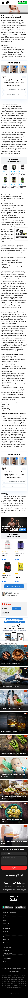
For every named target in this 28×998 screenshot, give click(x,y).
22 (8, 977)
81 (19, 983)
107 (18, 987)
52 (2, 981)
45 (16, 979)
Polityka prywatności (14, 971)
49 (22, 979)
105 (14, 987)
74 (9, 983)
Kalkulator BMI (7, 947)
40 (9, 979)
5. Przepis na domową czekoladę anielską (11, 54)
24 (11, 977)
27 (15, 977)
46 (18, 979)
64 (19, 981)
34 (25, 977)
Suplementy (6, 923)
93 (12, 985)
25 (12, 977)
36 (4, 979)
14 (21, 975)
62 (16, 981)
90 (8, 985)
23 (9, 977)
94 (14, 985)
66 (22, 981)
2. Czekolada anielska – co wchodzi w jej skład (12, 49)
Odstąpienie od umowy (14, 993)
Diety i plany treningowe (9, 912)
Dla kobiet (5, 931)
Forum (4, 961)
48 (21, 979)
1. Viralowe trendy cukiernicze (8, 47)
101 (25, 985)
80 (18, 983)
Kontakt (19, 968)
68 (25, 981)
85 (25, 983)
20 (5, 977)
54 (5, 981)
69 (2, 983)
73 (8, 983)
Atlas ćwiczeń (6, 926)
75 (11, 983)
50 (23, 979)
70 (4, 983)
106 (16, 987)
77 (14, 983)
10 (15, 975)
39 (8, 979)
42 (12, 979)
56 (8, 981)
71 (5, 983)
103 (10, 987)
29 (18, 977)
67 (23, 981)
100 (23, 985)
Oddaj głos (16, 608)
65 (21, 981)
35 (2, 979)
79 (16, 983)
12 (18, 975)
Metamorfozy (6, 928)
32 (22, 977)
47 (19, 979)
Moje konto (6, 934)
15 (22, 975)
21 (7, 977)
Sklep (4, 915)
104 (12, 987)
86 (2, 985)
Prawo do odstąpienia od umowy (14, 991)
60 (14, 981)
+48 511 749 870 (20, 887)
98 (19, 985)
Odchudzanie (6, 937)
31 (21, 977)
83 (22, 983)
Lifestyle (5, 942)
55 (7, 981)
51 (25, 979)
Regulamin (13, 968)
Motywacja (6, 950)
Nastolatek (6, 939)
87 (4, 985)
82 (21, 983)
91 (9, 985)
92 (11, 985)
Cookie (24, 968)
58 (11, 981)
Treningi (5, 918)
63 (18, 981)
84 (23, 983)
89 (7, 985)
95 (15, 985)
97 (18, 985)
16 (24, 975)
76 (12, 983)
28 (16, 977)
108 (20, 987)
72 (7, 983)
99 (21, 985)
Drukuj (6, 613)
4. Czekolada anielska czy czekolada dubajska (12, 52)
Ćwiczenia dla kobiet (8, 945)
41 (11, 979)
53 (4, 981)
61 (15, 981)
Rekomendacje (7, 958)
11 (17, 975)
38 (7, 979)
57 (9, 981)
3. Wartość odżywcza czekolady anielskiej (11, 51)
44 (15, 979)
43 (14, 979)
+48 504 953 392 (8, 887)
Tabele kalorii (6, 956)
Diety (4, 920)
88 (5, 985)
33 (23, 977)
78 (15, 983)
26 (14, 977)
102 (8, 987)
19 (4, 977)
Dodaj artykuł (5, 968)
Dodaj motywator (7, 953)
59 (12, 981)
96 (17, 985)
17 (25, 975)
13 (19, 975)
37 (5, 979)
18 (2, 977)
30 (19, 977)
